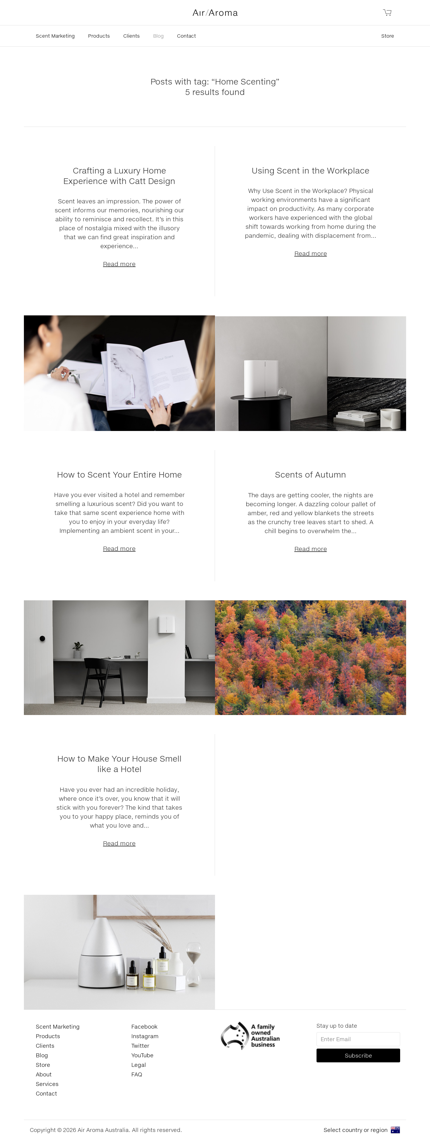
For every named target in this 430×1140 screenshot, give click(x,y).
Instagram (145, 1036)
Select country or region (356, 1130)
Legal (138, 1064)
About (44, 1074)
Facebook (144, 1026)
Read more (119, 263)
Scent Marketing (55, 36)
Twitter (140, 1045)
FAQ (136, 1074)
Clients (131, 36)
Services (47, 1084)
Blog (158, 36)
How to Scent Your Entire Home (119, 474)
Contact (186, 36)
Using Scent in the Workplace (310, 170)
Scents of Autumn (310, 474)
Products (99, 36)
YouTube (142, 1055)
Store (387, 36)
